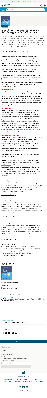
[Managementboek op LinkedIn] (20, 387)
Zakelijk (23, 350)
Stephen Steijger (7, 51)
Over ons (41, 381)
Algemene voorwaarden (22, 379)
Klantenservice (23, 347)
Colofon (31, 379)
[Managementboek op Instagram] (27, 387)
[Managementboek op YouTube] (23, 387)
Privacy (35, 379)
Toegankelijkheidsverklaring (21, 381)
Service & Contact (33, 381)
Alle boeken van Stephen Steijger (10, 218)
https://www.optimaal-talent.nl (9, 216)
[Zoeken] (24, 9)
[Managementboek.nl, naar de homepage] (5, 6)
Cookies (40, 379)
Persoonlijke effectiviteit (8, 14)
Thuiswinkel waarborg (10, 379)
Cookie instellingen (8, 381)
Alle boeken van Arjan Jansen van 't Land (12, 255)
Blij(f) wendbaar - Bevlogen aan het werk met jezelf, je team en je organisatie (23, 300)
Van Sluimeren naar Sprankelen (7, 284)
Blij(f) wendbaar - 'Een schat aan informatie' (13, 322)
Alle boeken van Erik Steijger (8, 195)
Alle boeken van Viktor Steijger (9, 239)
